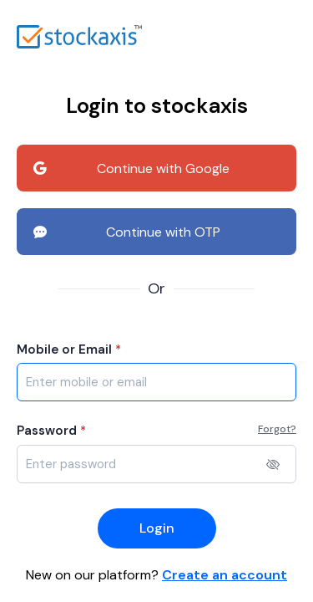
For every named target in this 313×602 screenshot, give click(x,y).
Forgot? (277, 429)
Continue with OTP (126, 232)
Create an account (224, 575)
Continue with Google (131, 169)
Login (156, 528)
